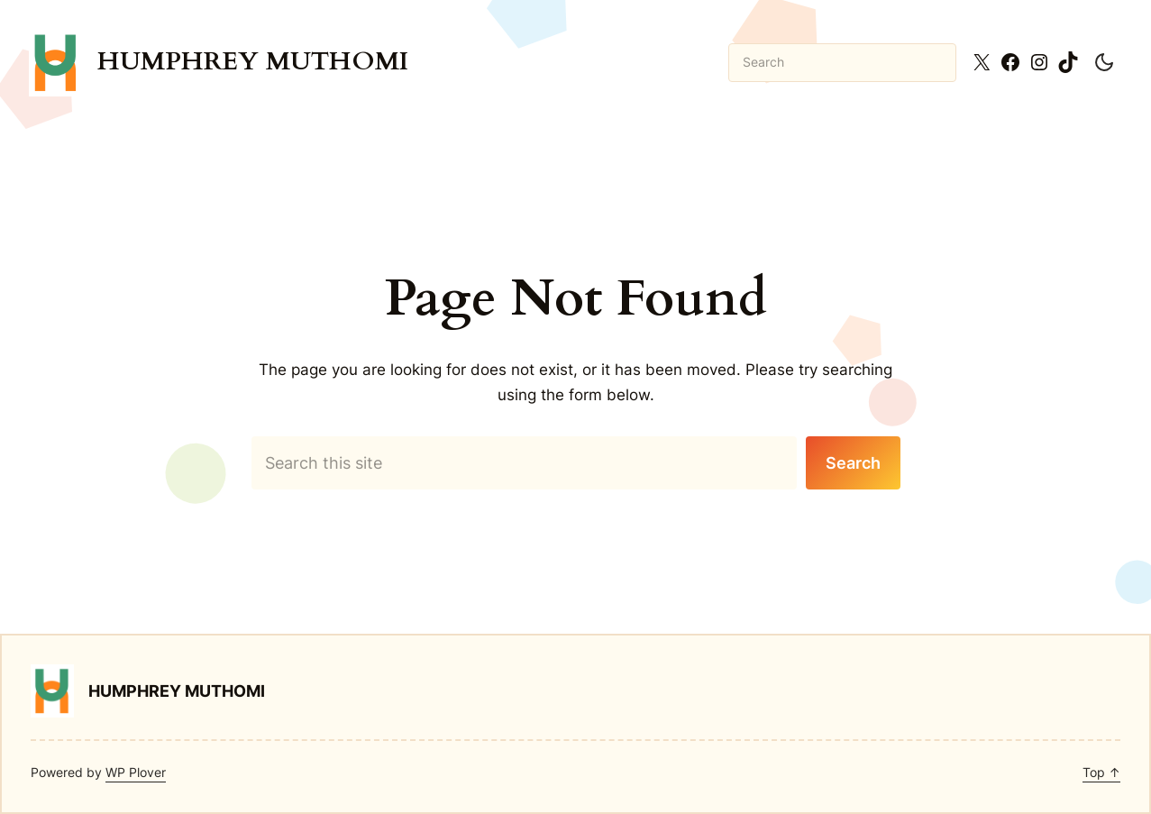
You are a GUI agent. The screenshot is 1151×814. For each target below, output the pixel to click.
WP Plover (135, 772)
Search (853, 462)
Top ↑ (1101, 772)
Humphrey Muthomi (252, 61)
